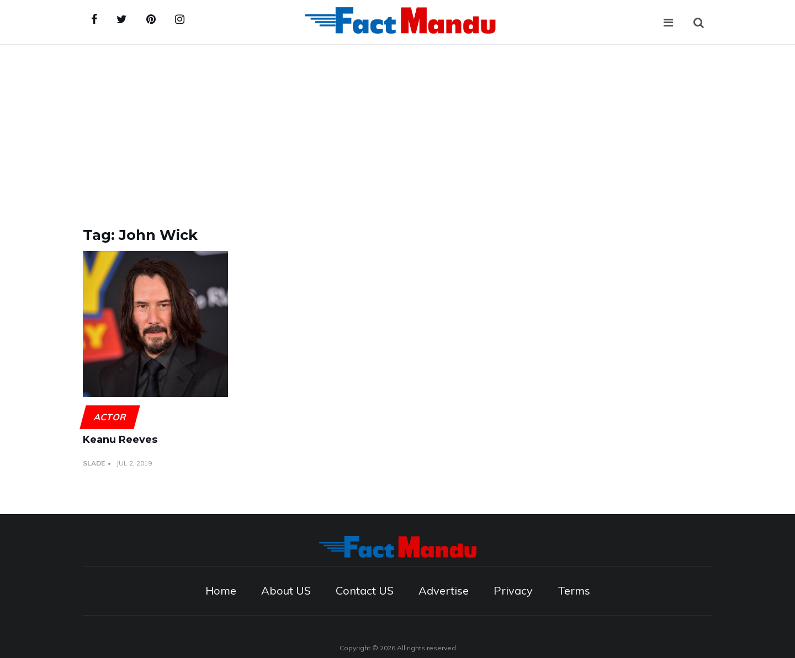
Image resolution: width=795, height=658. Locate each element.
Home (220, 590)
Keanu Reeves (120, 440)
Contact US (365, 590)
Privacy (513, 590)
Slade (94, 463)
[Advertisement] (397, 128)
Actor (109, 416)
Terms (574, 590)
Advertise (443, 590)
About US (286, 590)
